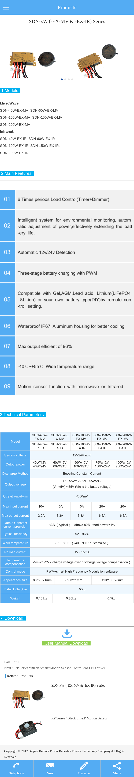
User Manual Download (65, 643)
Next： (54, 668)
